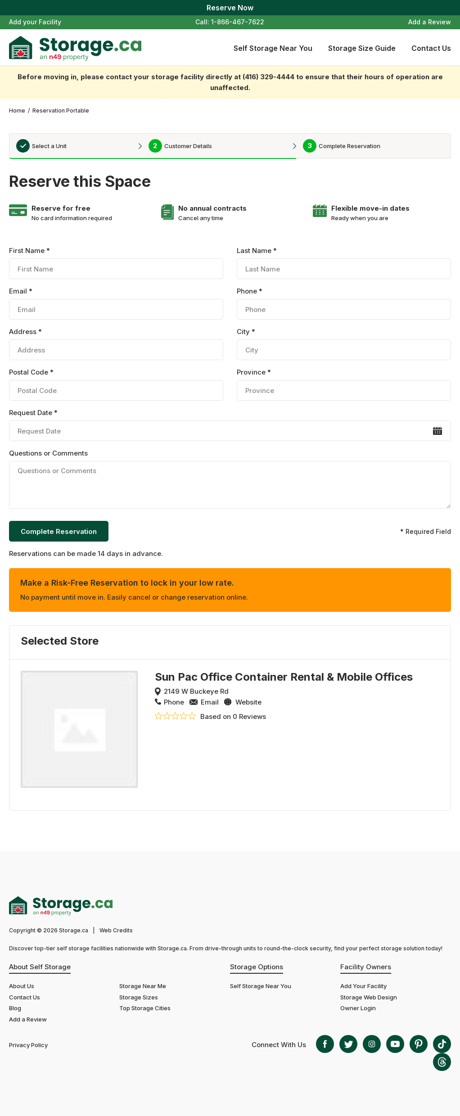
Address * (116, 343)
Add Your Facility (363, 985)
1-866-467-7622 (237, 22)
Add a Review (429, 22)
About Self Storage (40, 966)
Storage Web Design (368, 997)
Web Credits (116, 930)
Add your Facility (35, 22)
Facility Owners (365, 966)
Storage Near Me (142, 985)
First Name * (116, 262)
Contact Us (431, 48)
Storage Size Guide (362, 48)
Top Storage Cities (145, 1008)
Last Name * (344, 262)
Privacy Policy (28, 1044)
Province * (344, 384)
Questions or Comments (230, 480)
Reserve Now (230, 7)
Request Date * (230, 424)
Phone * (344, 303)
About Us (21, 985)
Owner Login (358, 1008)
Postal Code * (116, 384)
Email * (116, 303)
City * (344, 343)
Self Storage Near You (273, 48)
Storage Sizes (138, 997)
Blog (15, 1008)
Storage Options (256, 966)
